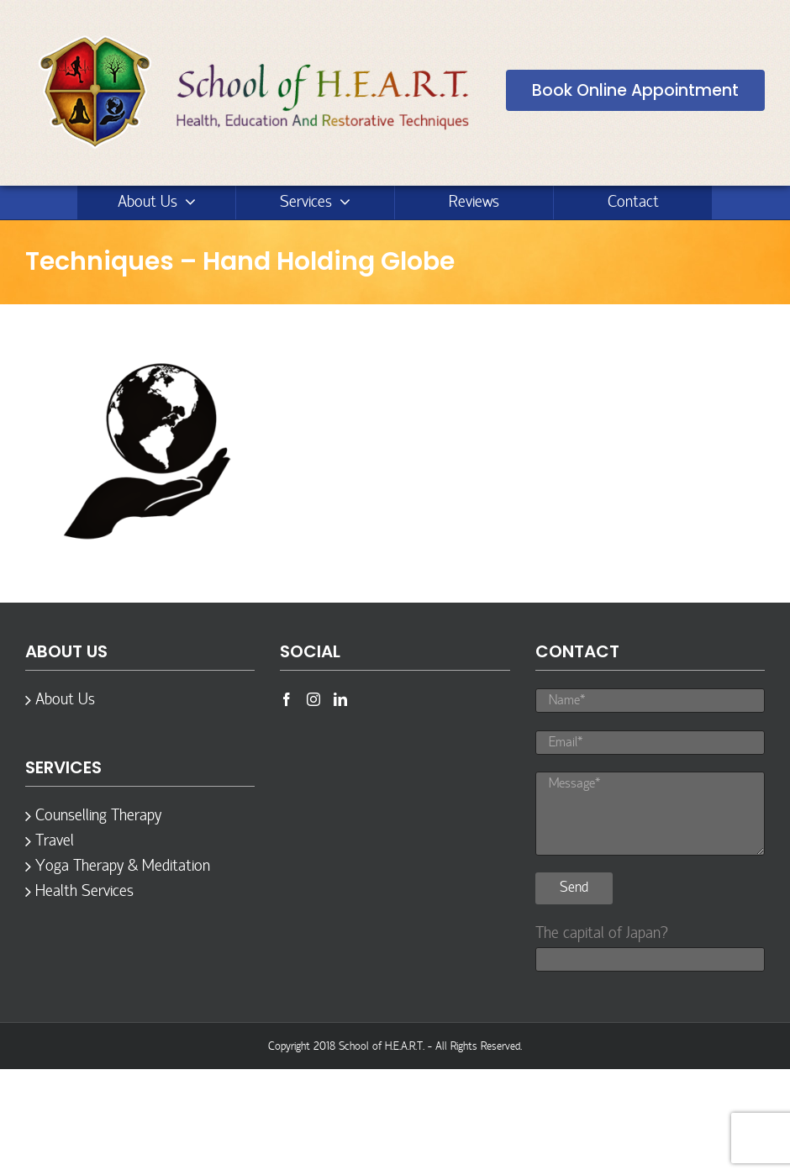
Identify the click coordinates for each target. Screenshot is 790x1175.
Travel (54, 841)
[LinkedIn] (340, 699)
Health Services (84, 891)
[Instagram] (313, 699)
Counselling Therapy (98, 816)
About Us (65, 700)
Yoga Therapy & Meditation (122, 866)
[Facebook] (286, 699)
